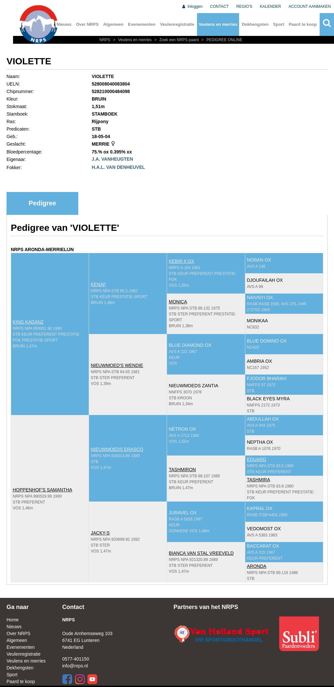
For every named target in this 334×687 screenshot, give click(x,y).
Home (13, 619)
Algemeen (113, 24)
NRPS (105, 40)
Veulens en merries (218, 24)
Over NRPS (87, 24)
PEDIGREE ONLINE (221, 40)
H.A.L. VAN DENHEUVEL (118, 167)
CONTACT (219, 6)
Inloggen (192, 6)
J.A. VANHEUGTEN (112, 159)
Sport (278, 24)
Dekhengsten (255, 24)
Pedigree (42, 203)
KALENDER (270, 6)
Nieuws (14, 626)
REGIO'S (244, 6)
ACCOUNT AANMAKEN (310, 6)
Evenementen (142, 24)
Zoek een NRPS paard (176, 40)
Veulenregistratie (177, 24)
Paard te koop (303, 24)
